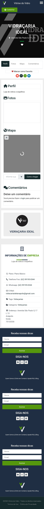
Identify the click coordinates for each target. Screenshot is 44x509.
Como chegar (32, 177)
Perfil (10, 86)
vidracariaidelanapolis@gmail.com (20, 293)
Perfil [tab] (5, 64)
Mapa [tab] (22, 64)
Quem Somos (9, 378)
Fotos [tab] (13, 64)
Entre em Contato (20, 378)
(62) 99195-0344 (28, 279)
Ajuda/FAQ (31, 378)
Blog (37, 378)
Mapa (10, 130)
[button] (41, 2)
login (23, 198)
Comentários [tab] (33, 64)
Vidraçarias (18, 299)
